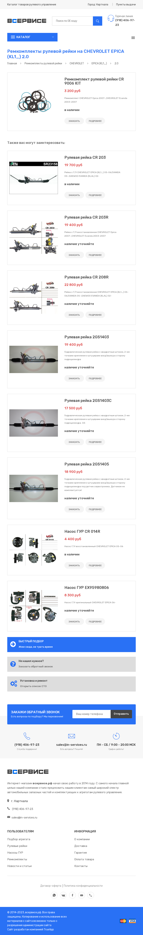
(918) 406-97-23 (20, 809)
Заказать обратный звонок (36, 666)
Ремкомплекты (17, 859)
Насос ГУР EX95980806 (86, 587)
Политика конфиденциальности (83, 885)
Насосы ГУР (15, 852)
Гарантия (80, 852)
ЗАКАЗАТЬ (74, 121)
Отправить (121, 714)
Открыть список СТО (33, 686)
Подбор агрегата (18, 839)
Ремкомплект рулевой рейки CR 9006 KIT (94, 81)
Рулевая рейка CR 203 (85, 157)
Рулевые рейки (17, 846)
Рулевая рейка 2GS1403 (86, 337)
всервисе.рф (33, 912)
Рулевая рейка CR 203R (86, 217)
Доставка (80, 846)
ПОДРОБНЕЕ (95, 121)
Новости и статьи (19, 866)
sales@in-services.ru (22, 817)
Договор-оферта (50, 885)
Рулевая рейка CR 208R (86, 277)
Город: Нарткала (98, 4)
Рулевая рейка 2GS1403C (88, 400)
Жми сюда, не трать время (36, 646)
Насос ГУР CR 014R (82, 531)
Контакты (81, 866)
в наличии (72, 110)
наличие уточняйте (79, 244)
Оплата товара (84, 859)
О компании (82, 839)
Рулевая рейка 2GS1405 (86, 464)
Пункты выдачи (126, 4)
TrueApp (49, 929)
